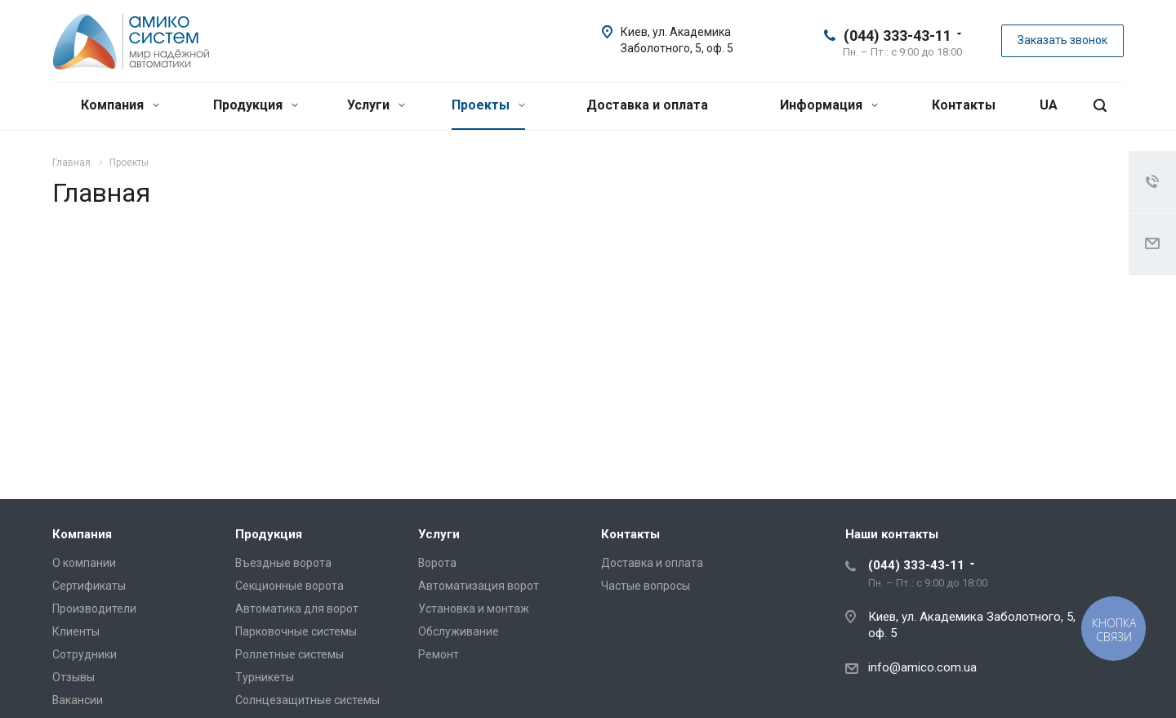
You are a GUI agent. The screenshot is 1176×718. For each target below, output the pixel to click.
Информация (829, 105)
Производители (94, 608)
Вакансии (77, 700)
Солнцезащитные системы (307, 700)
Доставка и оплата (647, 105)
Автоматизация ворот (478, 585)
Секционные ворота (289, 585)
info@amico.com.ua (922, 667)
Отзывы (73, 677)
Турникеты (264, 677)
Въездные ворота (283, 562)
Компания (120, 105)
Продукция (255, 105)
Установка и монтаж (473, 608)
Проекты (488, 105)
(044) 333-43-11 (897, 35)
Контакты (964, 105)
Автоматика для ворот (297, 608)
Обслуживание (458, 631)
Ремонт (438, 654)
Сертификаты (89, 585)
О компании (84, 562)
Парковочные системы (296, 631)
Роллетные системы (289, 654)
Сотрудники (84, 654)
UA (1049, 105)
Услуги (376, 105)
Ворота (437, 562)
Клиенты (76, 631)
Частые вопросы (645, 585)
